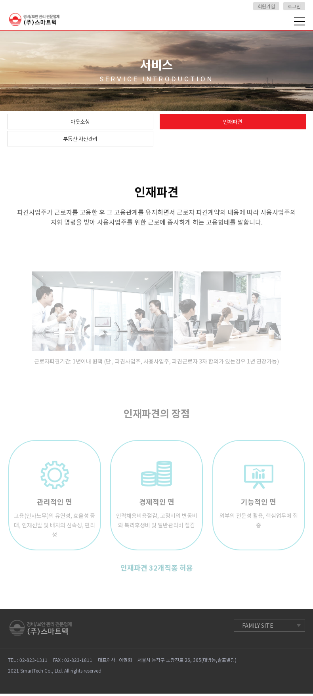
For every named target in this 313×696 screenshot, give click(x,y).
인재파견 (232, 122)
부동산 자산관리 (80, 140)
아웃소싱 (80, 122)
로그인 (294, 6)
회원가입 (266, 6)
